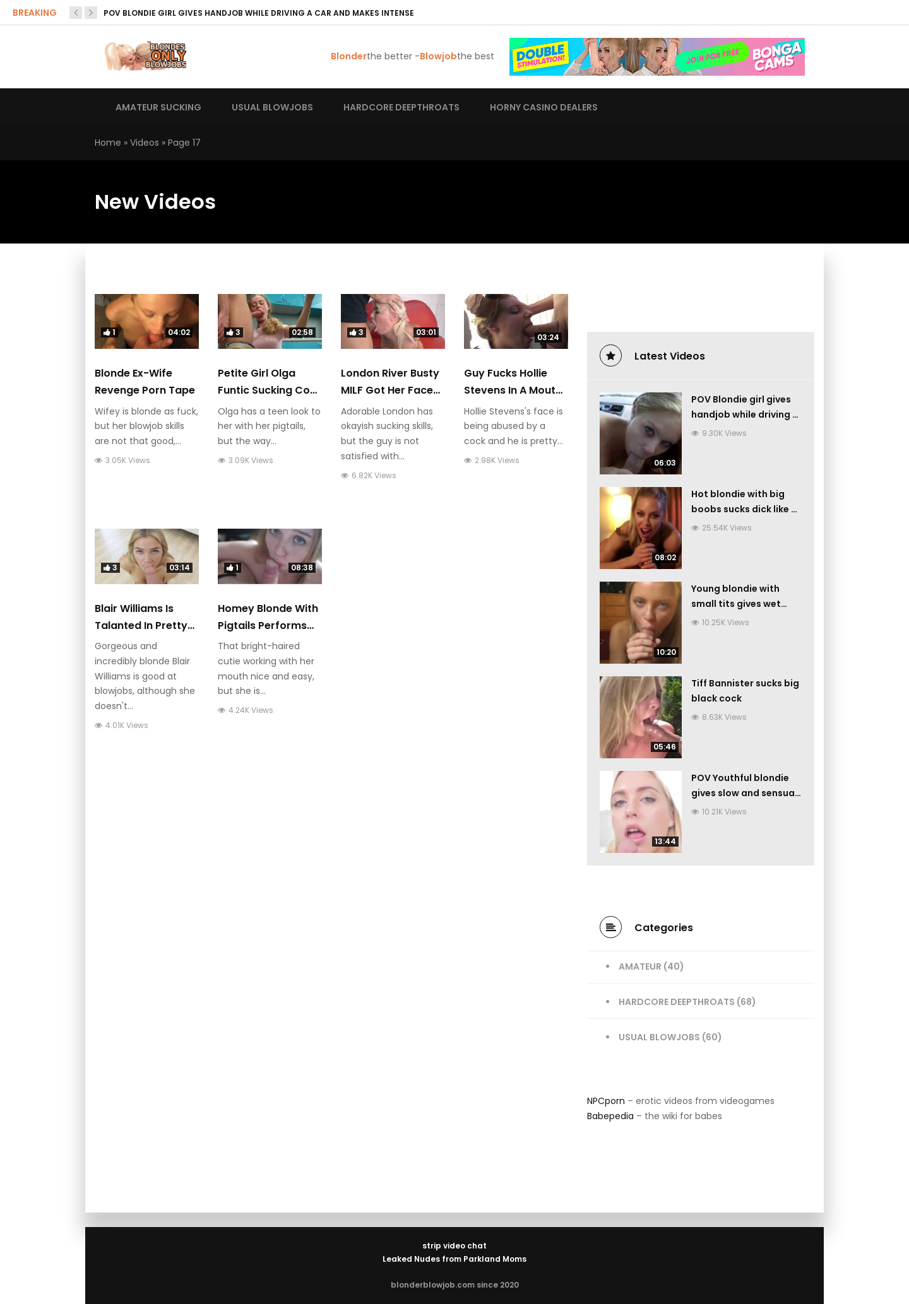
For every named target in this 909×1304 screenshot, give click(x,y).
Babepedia (610, 1116)
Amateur (640, 966)
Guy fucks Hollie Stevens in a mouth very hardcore (513, 390)
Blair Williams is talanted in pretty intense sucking (141, 625)
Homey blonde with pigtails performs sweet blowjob (268, 625)
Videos (144, 142)
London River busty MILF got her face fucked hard (390, 390)
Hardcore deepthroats (401, 107)
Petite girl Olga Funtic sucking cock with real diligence (270, 390)
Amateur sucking (158, 107)
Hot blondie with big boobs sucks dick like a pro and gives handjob (744, 509)
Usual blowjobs (272, 107)
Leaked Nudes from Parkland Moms (454, 1259)
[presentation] (75, 12)
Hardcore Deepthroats (677, 1002)
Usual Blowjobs (659, 1037)
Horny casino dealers (544, 107)
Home (108, 142)
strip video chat (454, 1245)
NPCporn (606, 1101)
